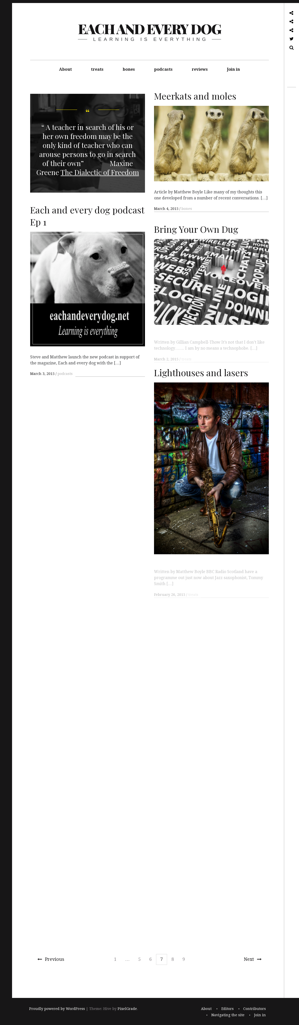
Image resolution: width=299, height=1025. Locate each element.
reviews (200, 69)
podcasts (163, 69)
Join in (233, 69)
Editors (227, 1009)
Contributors (254, 1009)
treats (97, 69)
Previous (50, 959)
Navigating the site (227, 1015)
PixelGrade (127, 1009)
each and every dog (149, 29)
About (65, 69)
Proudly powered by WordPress (57, 1009)
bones (129, 69)
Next (253, 959)
